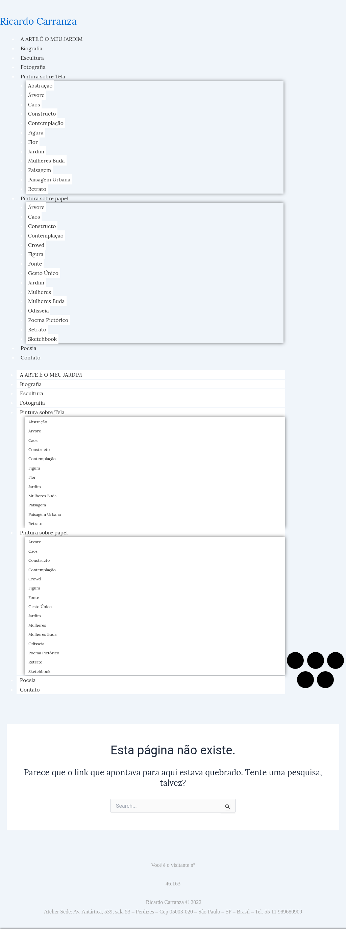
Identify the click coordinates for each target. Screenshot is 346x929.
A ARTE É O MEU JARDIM (52, 38)
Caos (34, 103)
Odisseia (38, 306)
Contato (31, 352)
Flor (33, 140)
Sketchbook (42, 334)
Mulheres (40, 288)
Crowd (36, 241)
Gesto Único (43, 269)
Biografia (32, 48)
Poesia (29, 343)
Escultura (33, 57)
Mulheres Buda (47, 158)
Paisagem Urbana (49, 177)
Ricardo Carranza (41, 21)
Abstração (40, 84)
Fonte (35, 260)
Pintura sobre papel (45, 196)
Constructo (42, 112)
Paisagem (40, 168)
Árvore (36, 94)
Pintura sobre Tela (43, 76)
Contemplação (46, 122)
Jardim (36, 149)
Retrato (37, 186)
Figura (36, 131)
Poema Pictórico (48, 315)
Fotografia (33, 66)
